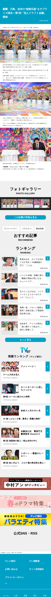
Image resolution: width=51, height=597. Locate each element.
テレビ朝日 (10, 561)
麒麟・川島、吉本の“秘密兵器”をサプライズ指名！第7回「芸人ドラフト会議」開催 (18, 552)
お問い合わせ (11, 569)
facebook (25, 540)
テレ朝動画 (34, 561)
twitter (19, 540)
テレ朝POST (25, 3)
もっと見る (25, 339)
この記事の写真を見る (25, 217)
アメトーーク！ (14, 166)
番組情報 (40, 229)
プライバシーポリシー (14, 580)
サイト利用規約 (36, 569)
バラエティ (27, 229)
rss (32, 540)
